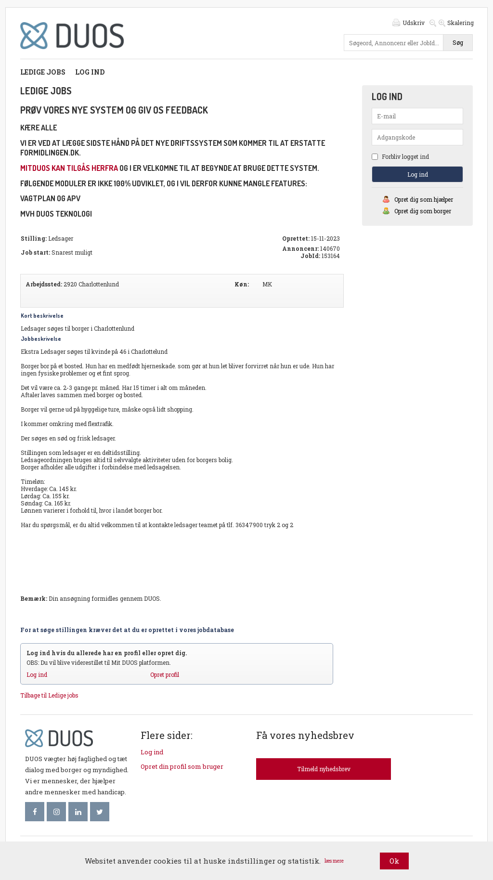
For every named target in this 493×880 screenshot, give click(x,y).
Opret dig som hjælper (423, 199)
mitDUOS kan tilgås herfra (69, 168)
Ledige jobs (42, 72)
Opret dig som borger (422, 211)
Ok (394, 861)
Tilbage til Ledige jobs (49, 695)
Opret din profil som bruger (182, 766)
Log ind (89, 72)
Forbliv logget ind (400, 156)
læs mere (334, 861)
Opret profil (164, 674)
